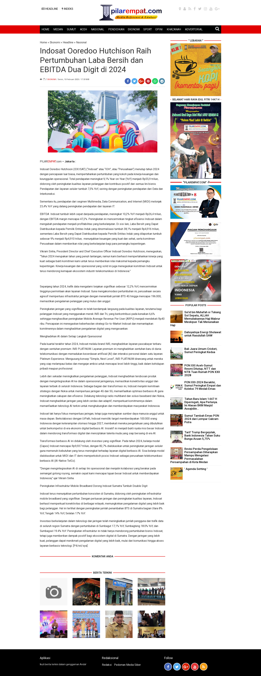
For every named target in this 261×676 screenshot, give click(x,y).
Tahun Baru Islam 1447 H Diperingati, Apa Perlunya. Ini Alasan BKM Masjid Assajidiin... (201, 403)
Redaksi (107, 664)
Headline (68, 42)
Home (43, 42)
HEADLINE (50, 8)
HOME (45, 29)
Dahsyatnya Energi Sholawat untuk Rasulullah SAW (202, 333)
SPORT (147, 29)
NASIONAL (97, 29)
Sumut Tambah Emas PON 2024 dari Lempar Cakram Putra (201, 419)
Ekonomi (55, 42)
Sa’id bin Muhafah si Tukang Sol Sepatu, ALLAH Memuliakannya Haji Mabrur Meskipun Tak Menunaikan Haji (195, 318)
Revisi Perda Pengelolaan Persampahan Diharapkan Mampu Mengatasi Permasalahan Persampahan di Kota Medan (194, 455)
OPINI (159, 29)
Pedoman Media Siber (127, 664)
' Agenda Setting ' (195, 469)
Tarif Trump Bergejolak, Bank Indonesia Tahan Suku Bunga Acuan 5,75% (202, 435)
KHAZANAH (174, 29)
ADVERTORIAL (194, 29)
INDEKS (67, 8)
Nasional (81, 42)
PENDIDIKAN (116, 29)
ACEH (83, 29)
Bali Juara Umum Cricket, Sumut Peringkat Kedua (200, 350)
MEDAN (58, 29)
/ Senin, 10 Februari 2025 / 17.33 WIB (72, 79)
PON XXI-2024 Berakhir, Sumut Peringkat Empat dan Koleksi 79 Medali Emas (202, 385)
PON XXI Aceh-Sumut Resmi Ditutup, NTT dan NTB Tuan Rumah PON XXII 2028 (202, 370)
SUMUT (71, 29)
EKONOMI (134, 29)
